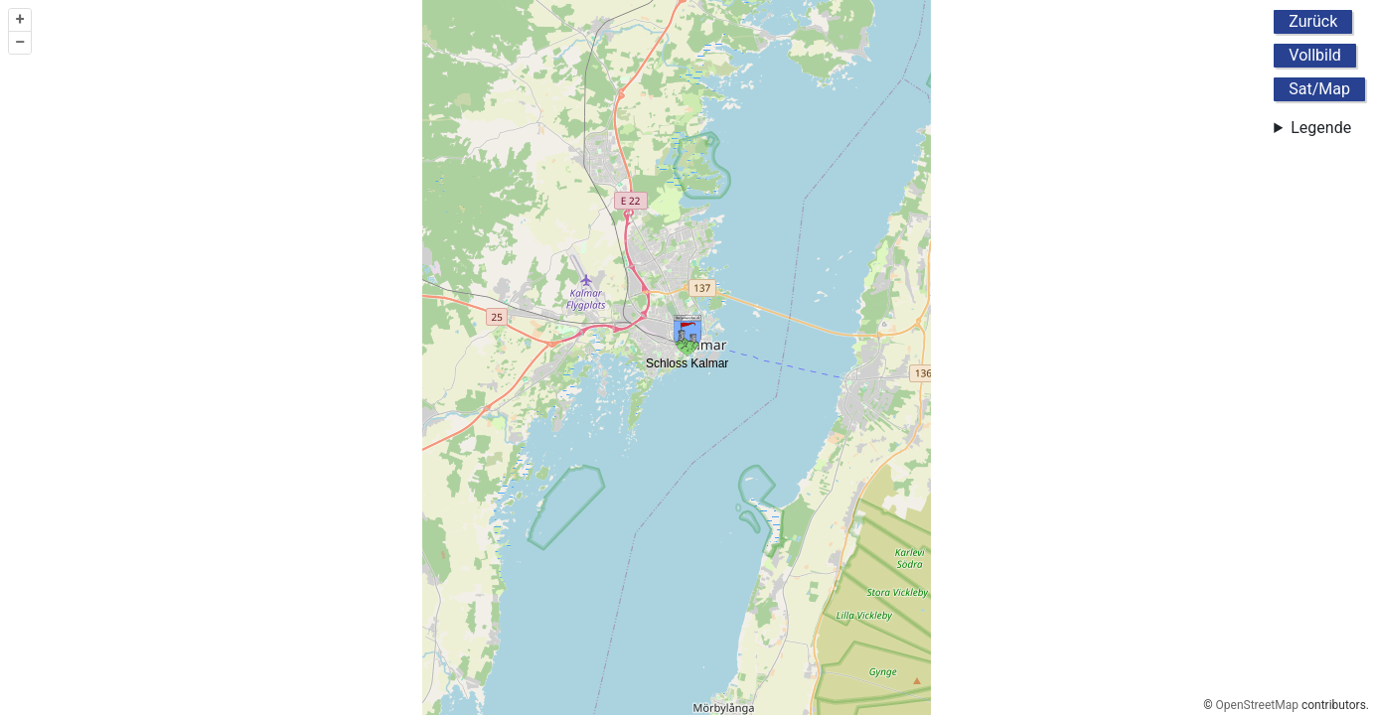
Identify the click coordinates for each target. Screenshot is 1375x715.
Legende (1321, 127)
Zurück (1313, 21)
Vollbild (1315, 55)
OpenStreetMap (1257, 705)
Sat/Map (1319, 88)
